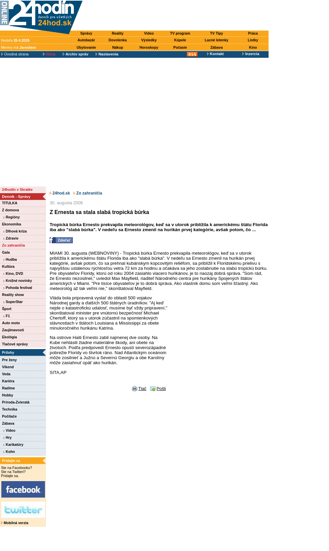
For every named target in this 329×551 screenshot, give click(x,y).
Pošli (161, 388)
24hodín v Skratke (17, 189)
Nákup (117, 47)
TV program (180, 33)
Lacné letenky (216, 40)
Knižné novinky (17, 281)
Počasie (180, 47)
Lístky (253, 40)
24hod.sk (60, 193)
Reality (118, 33)
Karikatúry (13, 444)
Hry (7, 437)
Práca (253, 33)
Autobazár (86, 40)
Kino (253, 47)
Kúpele (180, 40)
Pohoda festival (17, 288)
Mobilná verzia (14, 523)
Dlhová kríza (15, 231)
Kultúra (8, 266)
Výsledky (148, 40)
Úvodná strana (15, 54)
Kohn (9, 452)
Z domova (10, 210)
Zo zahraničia (13, 245)
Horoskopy (149, 47)
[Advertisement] (63, 121)
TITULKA (9, 203)
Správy (86, 33)
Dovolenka (118, 40)
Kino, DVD (13, 273)
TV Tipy (216, 33)
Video (149, 33)
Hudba (10, 259)
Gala (6, 252)
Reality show (13, 295)
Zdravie (10, 238)
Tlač (142, 388)
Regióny (11, 217)
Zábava (216, 47)
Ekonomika (11, 224)
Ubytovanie (86, 47)
